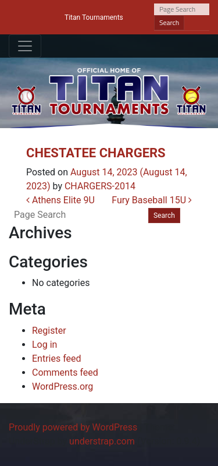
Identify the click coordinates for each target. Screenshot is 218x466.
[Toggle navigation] (25, 46)
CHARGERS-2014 (100, 186)
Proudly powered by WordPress (73, 427)
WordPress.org (62, 386)
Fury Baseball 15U (152, 200)
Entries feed (56, 358)
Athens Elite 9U (60, 200)
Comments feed (65, 372)
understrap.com (102, 441)
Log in (44, 344)
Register (49, 330)
